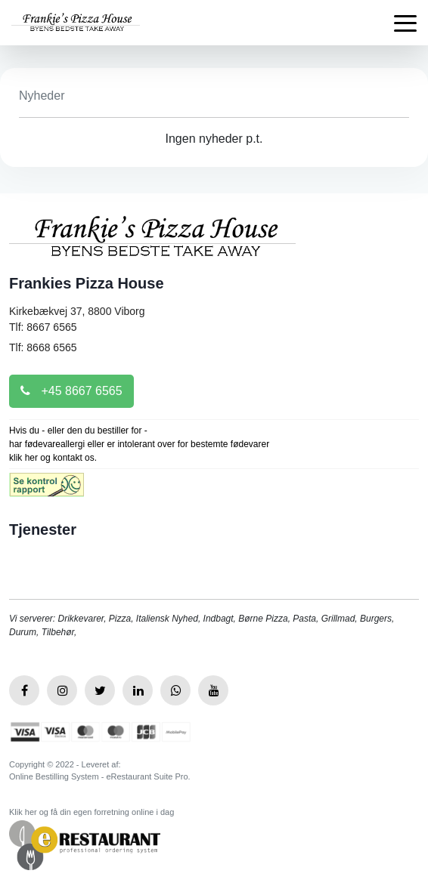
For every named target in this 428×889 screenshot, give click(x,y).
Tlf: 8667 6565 (43, 327)
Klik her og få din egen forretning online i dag (91, 811)
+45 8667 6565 (71, 390)
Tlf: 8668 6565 (43, 347)
